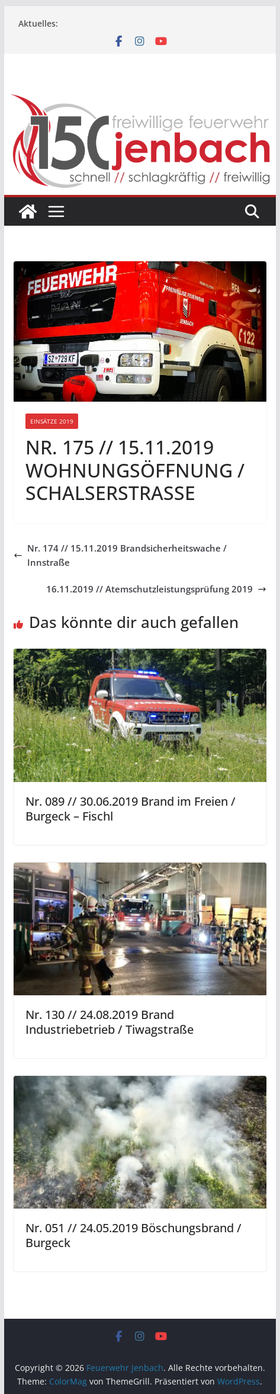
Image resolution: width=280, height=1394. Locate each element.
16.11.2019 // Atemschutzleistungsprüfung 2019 (156, 589)
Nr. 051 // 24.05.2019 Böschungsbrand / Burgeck (133, 1235)
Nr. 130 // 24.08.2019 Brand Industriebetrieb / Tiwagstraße (109, 1022)
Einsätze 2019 (51, 421)
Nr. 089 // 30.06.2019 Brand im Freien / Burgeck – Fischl (130, 808)
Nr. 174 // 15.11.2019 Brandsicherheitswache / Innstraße (120, 555)
